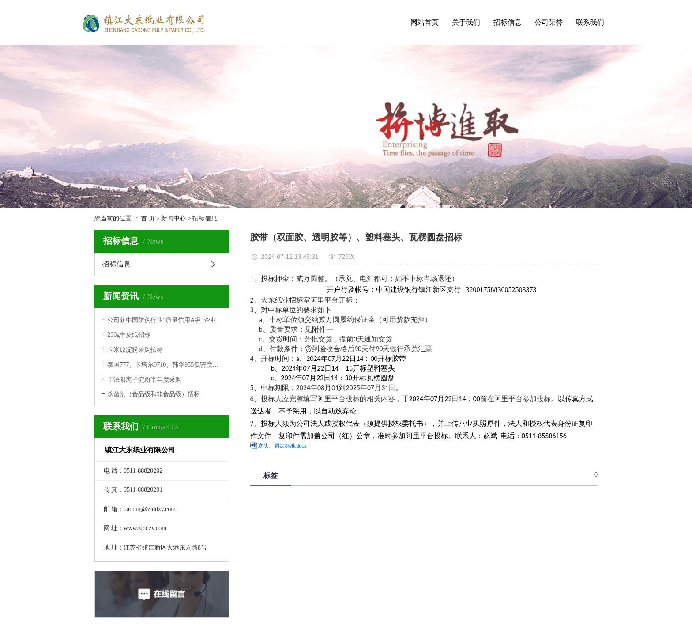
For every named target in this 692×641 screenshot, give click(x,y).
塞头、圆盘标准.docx (282, 446)
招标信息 (507, 22)
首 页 (148, 218)
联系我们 (590, 22)
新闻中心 (173, 218)
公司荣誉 (548, 22)
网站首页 (424, 22)
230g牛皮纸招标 (128, 334)
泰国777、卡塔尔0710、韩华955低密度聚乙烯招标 (164, 364)
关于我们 (466, 22)
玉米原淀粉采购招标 (135, 349)
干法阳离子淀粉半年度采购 (144, 379)
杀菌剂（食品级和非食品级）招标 (153, 394)
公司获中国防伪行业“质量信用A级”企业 (161, 320)
